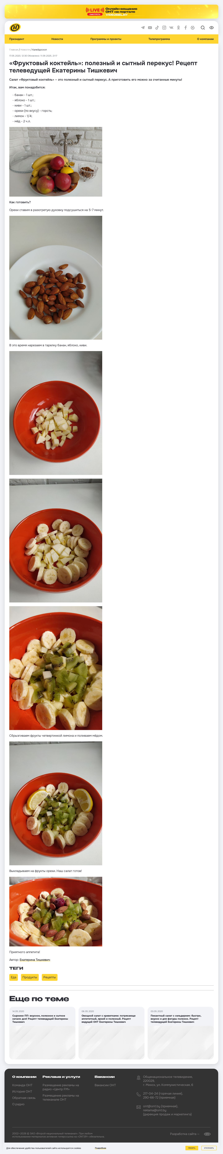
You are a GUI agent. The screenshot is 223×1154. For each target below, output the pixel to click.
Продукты (29, 977)
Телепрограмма (159, 39)
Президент (16, 39)
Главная (13, 49)
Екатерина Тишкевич (35, 960)
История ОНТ (22, 1091)
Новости (57, 39)
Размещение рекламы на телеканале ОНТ (61, 1098)
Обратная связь (23, 1098)
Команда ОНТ (22, 1085)
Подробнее (100, 1148)
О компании (205, 39)
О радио (18, 1104)
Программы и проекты (105, 39)
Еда (13, 977)
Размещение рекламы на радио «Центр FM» (61, 1087)
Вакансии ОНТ (105, 1085)
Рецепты (49, 977)
